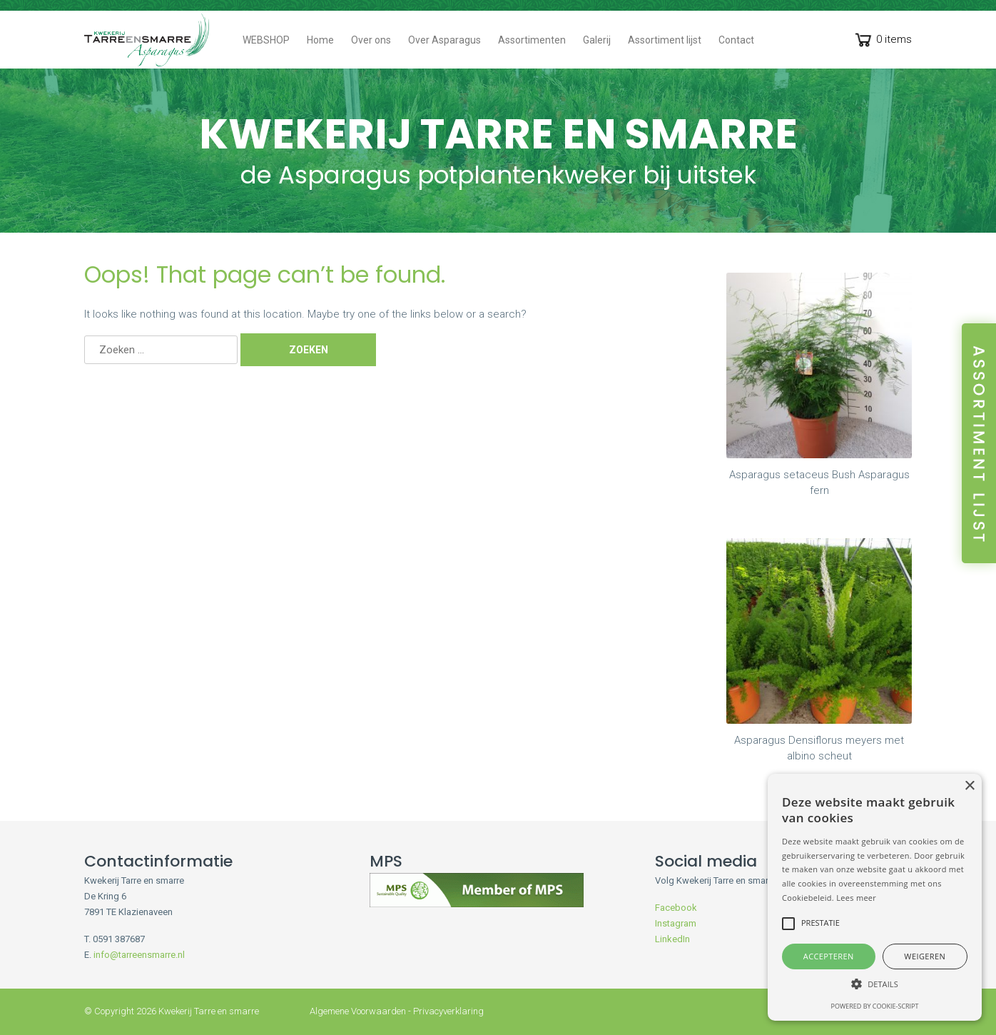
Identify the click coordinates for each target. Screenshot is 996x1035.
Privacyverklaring (448, 1011)
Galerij (597, 40)
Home (320, 40)
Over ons (371, 40)
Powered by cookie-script (875, 1006)
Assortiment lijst (664, 40)
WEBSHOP (266, 40)
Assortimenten (532, 40)
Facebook (676, 907)
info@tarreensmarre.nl (139, 954)
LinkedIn (672, 939)
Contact (736, 40)
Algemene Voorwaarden (358, 1011)
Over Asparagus (444, 40)
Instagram (675, 923)
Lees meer (856, 897)
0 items (882, 40)
